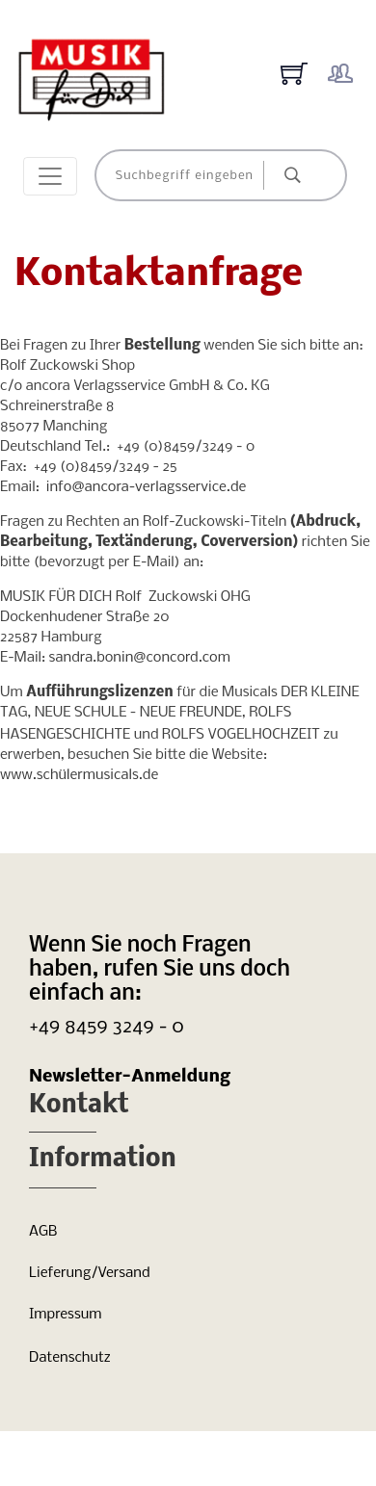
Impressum (65, 1314)
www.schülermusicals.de (79, 775)
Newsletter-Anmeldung (129, 1077)
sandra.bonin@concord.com (139, 657)
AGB (43, 1231)
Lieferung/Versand (89, 1273)
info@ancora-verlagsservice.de (146, 487)
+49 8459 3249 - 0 (106, 1027)
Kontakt (78, 1106)
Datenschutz (70, 1358)
